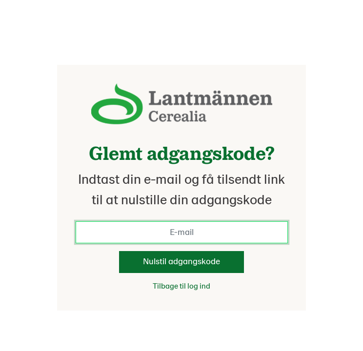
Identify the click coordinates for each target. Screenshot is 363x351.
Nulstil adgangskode (181, 261)
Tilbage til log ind (181, 286)
